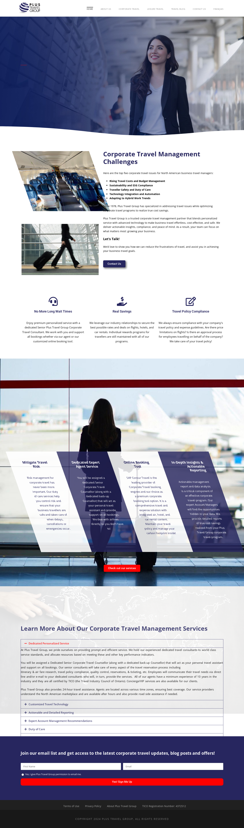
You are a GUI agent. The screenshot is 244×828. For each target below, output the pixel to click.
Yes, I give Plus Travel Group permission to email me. (53, 774)
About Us (106, 9)
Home (90, 9)
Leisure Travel (155, 9)
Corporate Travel (129, 9)
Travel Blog (178, 9)
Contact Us (199, 9)
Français (218, 9)
